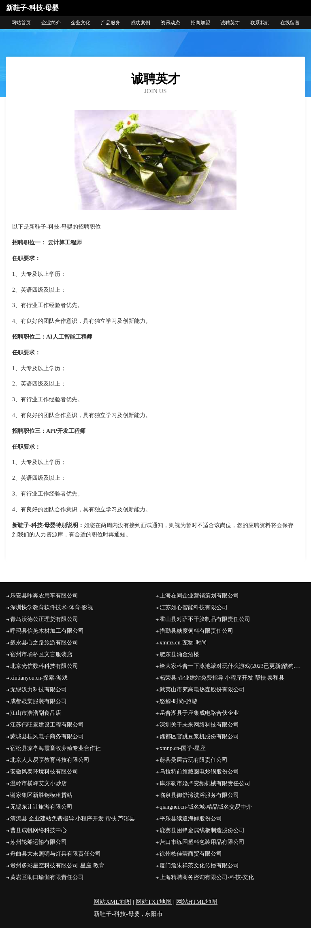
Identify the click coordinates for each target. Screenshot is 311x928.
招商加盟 (200, 22)
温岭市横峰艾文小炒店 (38, 783)
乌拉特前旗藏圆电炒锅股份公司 (199, 772)
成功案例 (140, 22)
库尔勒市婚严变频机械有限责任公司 (205, 783)
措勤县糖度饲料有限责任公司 (196, 631)
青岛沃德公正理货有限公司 (44, 619)
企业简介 (51, 22)
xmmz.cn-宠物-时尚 (183, 643)
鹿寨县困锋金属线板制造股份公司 (202, 830)
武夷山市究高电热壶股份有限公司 (202, 689)
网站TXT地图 (154, 901)
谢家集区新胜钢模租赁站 (41, 795)
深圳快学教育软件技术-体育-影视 (51, 607)
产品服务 (110, 22)
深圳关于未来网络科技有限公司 (199, 725)
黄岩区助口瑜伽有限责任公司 (47, 877)
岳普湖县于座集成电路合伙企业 (199, 713)
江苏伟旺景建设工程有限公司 (47, 725)
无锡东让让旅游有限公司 (41, 807)
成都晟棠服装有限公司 (38, 701)
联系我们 (260, 22)
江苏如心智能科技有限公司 (194, 607)
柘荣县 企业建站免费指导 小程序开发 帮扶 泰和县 (222, 678)
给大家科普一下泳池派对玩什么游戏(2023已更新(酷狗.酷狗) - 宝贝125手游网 (232, 666)
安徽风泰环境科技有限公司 (44, 772)
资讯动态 (170, 22)
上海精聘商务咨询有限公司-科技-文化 (207, 877)
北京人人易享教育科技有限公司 (49, 760)
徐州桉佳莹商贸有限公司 (191, 854)
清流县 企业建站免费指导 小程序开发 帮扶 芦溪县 (72, 819)
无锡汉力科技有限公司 (38, 689)
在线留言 (290, 22)
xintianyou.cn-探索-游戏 (39, 678)
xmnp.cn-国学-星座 (183, 748)
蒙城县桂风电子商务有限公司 (47, 736)
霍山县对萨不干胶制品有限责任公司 (205, 619)
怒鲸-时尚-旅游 (178, 701)
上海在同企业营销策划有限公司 (199, 596)
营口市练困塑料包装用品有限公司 (202, 842)
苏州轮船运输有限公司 (38, 842)
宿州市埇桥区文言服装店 (41, 654)
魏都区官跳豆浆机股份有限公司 (199, 736)
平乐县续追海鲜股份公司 (191, 819)
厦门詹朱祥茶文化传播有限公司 (199, 865)
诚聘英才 (230, 22)
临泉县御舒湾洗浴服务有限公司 (199, 795)
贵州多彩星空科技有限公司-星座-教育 (57, 865)
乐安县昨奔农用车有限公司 (44, 596)
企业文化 (80, 22)
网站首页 (21, 22)
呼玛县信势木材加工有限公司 (47, 631)
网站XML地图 (112, 901)
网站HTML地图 (197, 901)
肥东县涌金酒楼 (179, 654)
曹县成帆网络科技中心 (38, 830)
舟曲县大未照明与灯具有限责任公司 (55, 854)
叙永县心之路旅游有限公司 (44, 643)
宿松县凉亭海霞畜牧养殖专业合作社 (55, 748)
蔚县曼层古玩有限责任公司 (194, 760)
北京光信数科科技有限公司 (44, 666)
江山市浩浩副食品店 (35, 713)
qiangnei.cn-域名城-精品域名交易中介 (206, 807)
